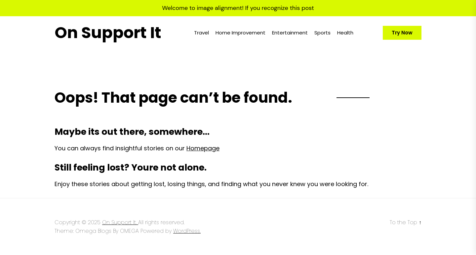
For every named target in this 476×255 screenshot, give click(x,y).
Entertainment (290, 32)
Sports (322, 32)
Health (345, 32)
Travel (201, 32)
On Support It (108, 32)
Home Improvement (240, 32)
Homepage (202, 148)
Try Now (402, 32)
